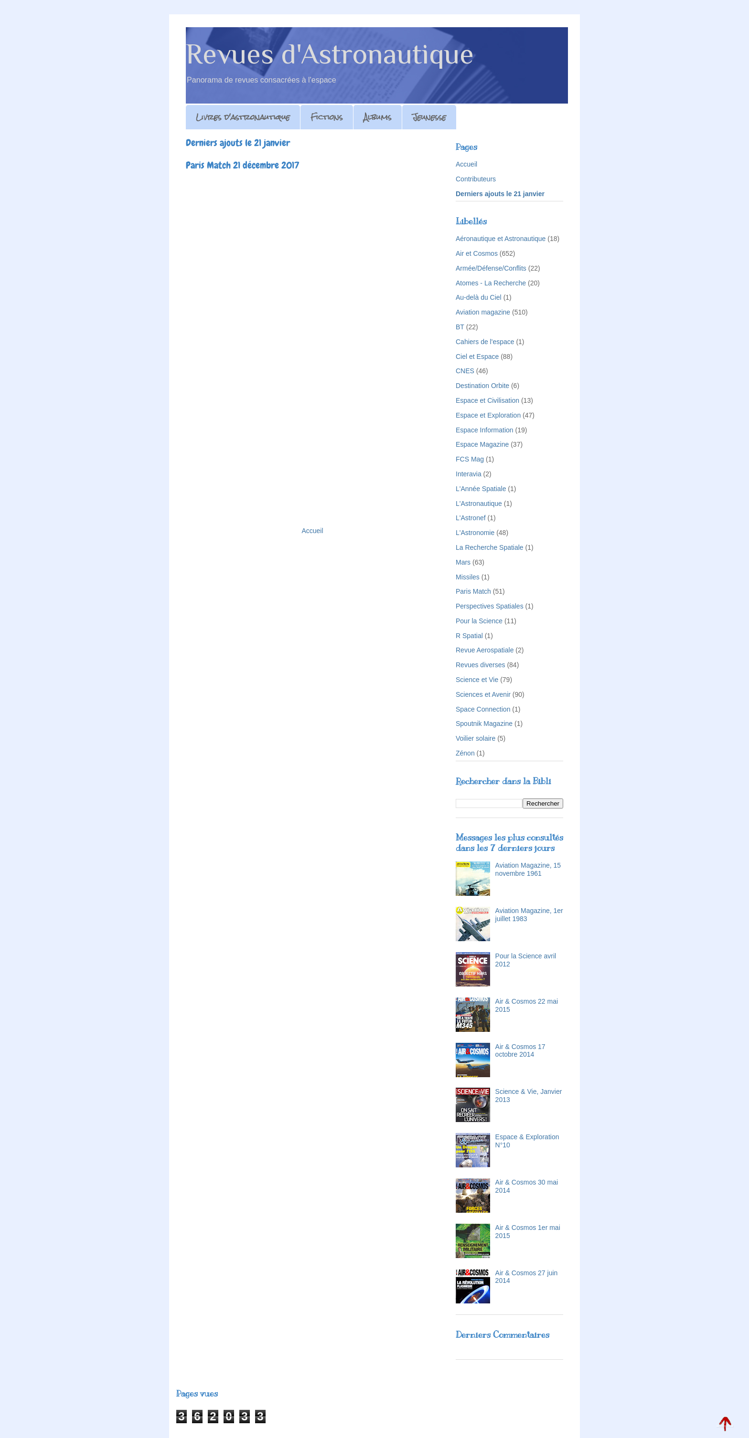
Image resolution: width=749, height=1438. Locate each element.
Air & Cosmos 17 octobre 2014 (520, 1051)
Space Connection (483, 709)
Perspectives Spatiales (490, 606)
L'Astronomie (475, 532)
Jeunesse (429, 117)
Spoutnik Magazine (484, 723)
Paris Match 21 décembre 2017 (242, 165)
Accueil (312, 531)
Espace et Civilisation (487, 400)
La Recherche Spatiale (490, 547)
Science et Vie (477, 679)
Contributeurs (476, 179)
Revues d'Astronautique (330, 54)
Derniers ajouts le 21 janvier (500, 194)
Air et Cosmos (477, 253)
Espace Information (485, 430)
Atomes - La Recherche (491, 283)
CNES (465, 371)
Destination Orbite (482, 385)
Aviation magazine (483, 312)
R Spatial (469, 636)
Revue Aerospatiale (485, 650)
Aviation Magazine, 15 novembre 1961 (528, 869)
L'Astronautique (479, 503)
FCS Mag (470, 459)
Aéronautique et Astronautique (501, 238)
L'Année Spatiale (481, 489)
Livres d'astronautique (243, 117)
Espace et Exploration (488, 415)
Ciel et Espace (477, 356)
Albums (378, 117)
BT (460, 327)
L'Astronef (471, 518)
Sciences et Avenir (483, 694)
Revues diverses (480, 665)
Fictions (326, 117)
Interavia (469, 474)
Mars (463, 562)
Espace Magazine (482, 444)
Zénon (465, 753)
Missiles (468, 577)
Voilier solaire (475, 738)
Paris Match (473, 591)
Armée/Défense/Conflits (491, 268)
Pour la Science (479, 621)
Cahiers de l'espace (485, 342)
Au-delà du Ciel (479, 297)
